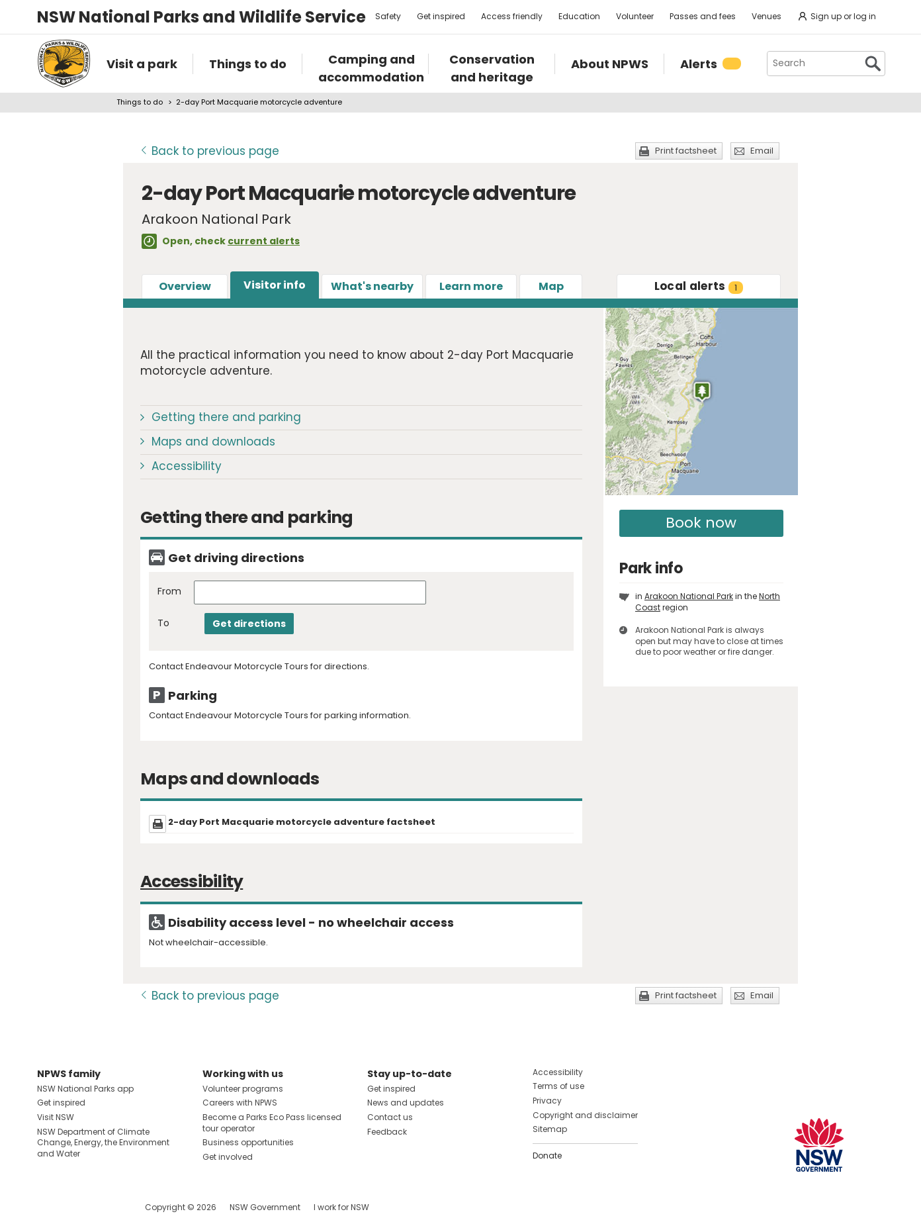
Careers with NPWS (239, 1102)
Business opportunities (248, 1142)
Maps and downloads (213, 441)
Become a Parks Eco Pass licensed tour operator (271, 1122)
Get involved (227, 1156)
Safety (388, 16)
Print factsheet (686, 150)
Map (551, 286)
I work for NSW (341, 1207)
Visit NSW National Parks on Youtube (106, 1207)
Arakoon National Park (688, 596)
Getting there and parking (226, 417)
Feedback (387, 1131)
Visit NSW (55, 1117)
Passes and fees (703, 16)
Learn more (471, 286)
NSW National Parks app (85, 1088)
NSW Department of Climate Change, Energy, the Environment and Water (103, 1143)
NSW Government (265, 1207)
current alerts (264, 241)
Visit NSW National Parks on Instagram (78, 1207)
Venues (766, 16)
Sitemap (550, 1129)
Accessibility (187, 466)
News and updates (405, 1102)
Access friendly (512, 16)
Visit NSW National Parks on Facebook (49, 1207)
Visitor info (274, 285)
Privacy (547, 1100)
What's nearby (372, 286)
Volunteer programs (242, 1088)
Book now (701, 522)
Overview (185, 286)
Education (579, 16)
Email (761, 150)
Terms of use (558, 1086)
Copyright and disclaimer (585, 1115)
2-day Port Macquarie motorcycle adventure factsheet (301, 822)
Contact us (390, 1117)
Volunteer (635, 16)
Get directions (249, 623)
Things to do (139, 102)
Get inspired (441, 16)
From (169, 591)
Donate (547, 1155)
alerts (699, 286)
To (163, 623)
